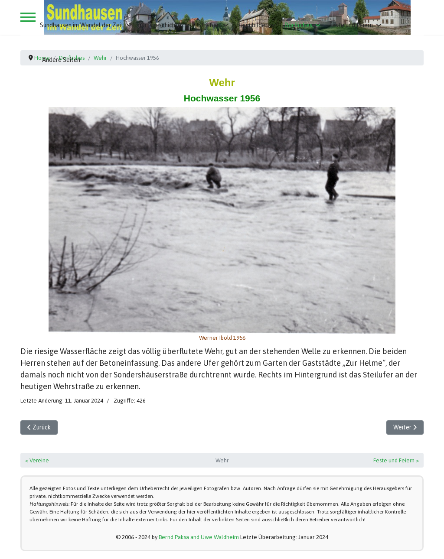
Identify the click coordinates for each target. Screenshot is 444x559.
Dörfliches (298, 25)
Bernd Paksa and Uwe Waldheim (199, 537)
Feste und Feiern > (396, 460)
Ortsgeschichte (160, 25)
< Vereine (37, 460)
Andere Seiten (61, 59)
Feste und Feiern (351, 25)
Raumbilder (252, 25)
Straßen (209, 25)
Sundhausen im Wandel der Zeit (82, 25)
